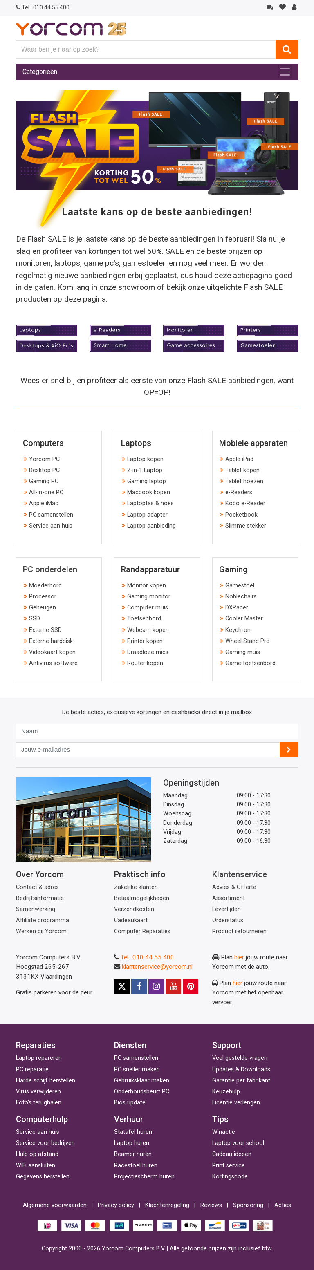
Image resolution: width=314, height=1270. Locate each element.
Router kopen (145, 663)
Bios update (130, 1102)
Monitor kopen (146, 585)
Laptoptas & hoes (150, 503)
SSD (34, 618)
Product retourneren (239, 931)
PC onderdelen (50, 569)
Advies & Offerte (234, 887)
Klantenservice (239, 874)
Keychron (238, 630)
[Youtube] (173, 986)
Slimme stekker (245, 525)
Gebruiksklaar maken (141, 1080)
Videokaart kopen (52, 652)
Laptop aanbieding (151, 525)
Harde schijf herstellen (45, 1080)
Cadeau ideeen (231, 1154)
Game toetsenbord (250, 663)
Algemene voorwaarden (55, 1205)
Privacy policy (116, 1205)
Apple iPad (239, 459)
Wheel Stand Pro (247, 641)
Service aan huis (50, 525)
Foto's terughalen (38, 1102)
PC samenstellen (51, 514)
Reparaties (36, 1045)
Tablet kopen (242, 470)
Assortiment (228, 898)
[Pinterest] (190, 986)
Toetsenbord (144, 618)
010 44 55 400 (43, 7)
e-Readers (238, 492)
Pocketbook (241, 514)
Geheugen (42, 607)
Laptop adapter (147, 514)
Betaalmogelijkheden (141, 898)
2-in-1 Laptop (144, 470)
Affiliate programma (42, 920)
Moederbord (45, 585)
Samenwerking (35, 909)
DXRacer (236, 607)
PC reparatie (32, 1069)
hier (239, 957)
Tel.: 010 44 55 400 (147, 957)
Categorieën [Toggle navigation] (39, 72)
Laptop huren (131, 1143)
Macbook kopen (148, 492)
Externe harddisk (51, 641)
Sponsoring (248, 1205)
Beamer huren (133, 1154)
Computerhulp (42, 1119)
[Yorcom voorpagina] (71, 28)
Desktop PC (44, 470)
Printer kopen (145, 641)
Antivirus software (53, 663)
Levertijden (226, 909)
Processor (42, 596)
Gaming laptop (146, 481)
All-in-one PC (46, 492)
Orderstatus (227, 920)
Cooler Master (244, 618)
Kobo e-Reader (245, 503)
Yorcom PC (44, 459)
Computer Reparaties (142, 931)
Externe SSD (45, 630)
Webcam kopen (148, 630)
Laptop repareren (39, 1058)
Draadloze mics (147, 652)
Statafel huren (133, 1132)
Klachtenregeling (167, 1205)
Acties (282, 1205)
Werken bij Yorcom (41, 931)
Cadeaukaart (131, 920)
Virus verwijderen (38, 1091)
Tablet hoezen (244, 481)
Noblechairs (241, 596)
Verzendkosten (134, 909)
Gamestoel (239, 585)
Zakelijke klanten (136, 887)
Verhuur (128, 1119)
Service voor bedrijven (45, 1143)
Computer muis (147, 607)
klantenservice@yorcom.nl (157, 966)
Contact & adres (37, 887)
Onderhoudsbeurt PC (141, 1091)
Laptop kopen (145, 459)
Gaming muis (242, 652)
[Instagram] (156, 986)
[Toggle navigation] (285, 71)
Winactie (223, 1132)
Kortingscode (230, 1176)
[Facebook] (139, 986)
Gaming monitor (148, 596)
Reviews (211, 1205)
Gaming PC (43, 481)
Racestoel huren (135, 1165)
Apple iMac (43, 503)
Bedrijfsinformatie (40, 898)
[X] (122, 986)
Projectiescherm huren (144, 1176)
